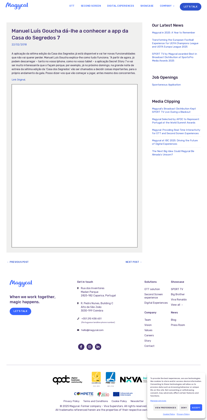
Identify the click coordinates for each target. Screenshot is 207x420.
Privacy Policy (183, 414)
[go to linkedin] (98, 347)
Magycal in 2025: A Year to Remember (175, 32)
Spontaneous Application (167, 84)
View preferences (165, 408)
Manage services (158, 401)
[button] (20, 311)
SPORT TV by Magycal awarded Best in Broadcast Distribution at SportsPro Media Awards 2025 (175, 57)
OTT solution (152, 289)
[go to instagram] (90, 347)
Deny (184, 408)
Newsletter (137, 399)
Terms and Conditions (96, 399)
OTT (80, 6)
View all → (177, 303)
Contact (149, 341)
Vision (148, 322)
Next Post (134, 262)
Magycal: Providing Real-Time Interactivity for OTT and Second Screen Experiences (172, 137)
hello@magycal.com (93, 330)
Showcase (149, 6)
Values (148, 327)
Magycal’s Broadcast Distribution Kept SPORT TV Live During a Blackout (175, 110)
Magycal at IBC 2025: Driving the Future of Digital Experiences (172, 149)
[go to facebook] (81, 347)
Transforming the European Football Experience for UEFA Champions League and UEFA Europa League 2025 (175, 44)
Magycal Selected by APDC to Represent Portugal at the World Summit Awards (171, 123)
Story (147, 336)
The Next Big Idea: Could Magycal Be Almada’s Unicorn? (174, 160)
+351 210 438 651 (91, 318)
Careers (149, 332)
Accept (196, 408)
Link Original (19, 79)
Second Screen (97, 6)
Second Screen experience (153, 295)
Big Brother (178, 293)
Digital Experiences (125, 6)
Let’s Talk (190, 6)
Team (147, 317)
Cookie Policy (169, 414)
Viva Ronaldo (179, 298)
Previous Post (18, 262)
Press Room (178, 322)
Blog (173, 317)
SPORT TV (177, 289)
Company (167, 6)
